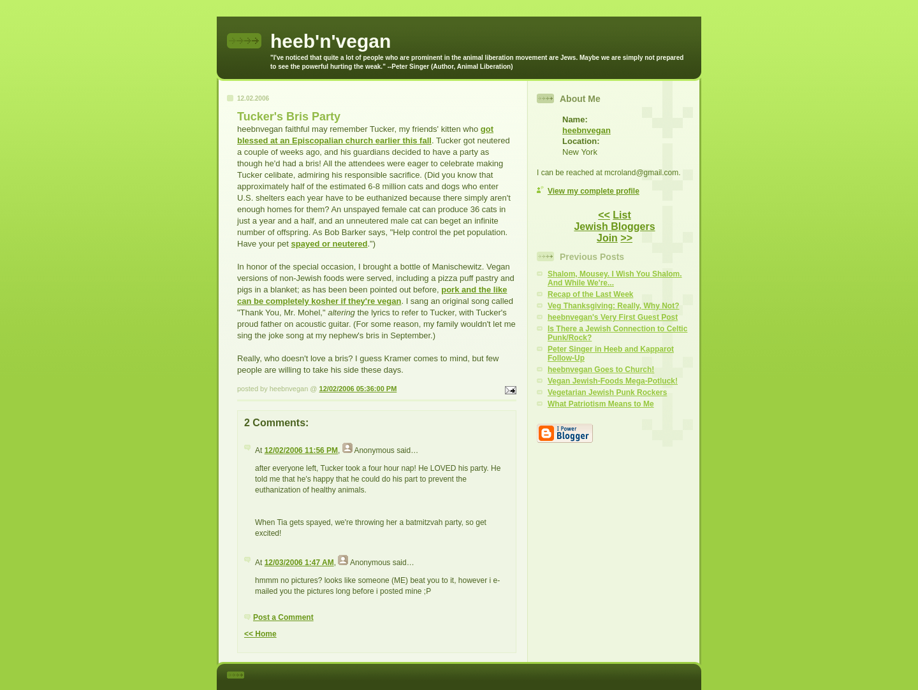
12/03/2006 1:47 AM (299, 562)
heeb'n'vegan (330, 41)
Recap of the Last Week (590, 294)
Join (607, 238)
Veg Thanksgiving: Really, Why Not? (613, 305)
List (621, 215)
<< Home (260, 633)
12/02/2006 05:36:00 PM (358, 388)
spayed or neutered (329, 243)
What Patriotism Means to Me (601, 403)
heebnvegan (586, 130)
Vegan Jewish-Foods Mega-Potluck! (613, 381)
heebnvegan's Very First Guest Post (613, 317)
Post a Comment (283, 617)
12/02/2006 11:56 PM (301, 450)
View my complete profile (593, 191)
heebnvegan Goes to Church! (601, 369)
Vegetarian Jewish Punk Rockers (607, 392)
